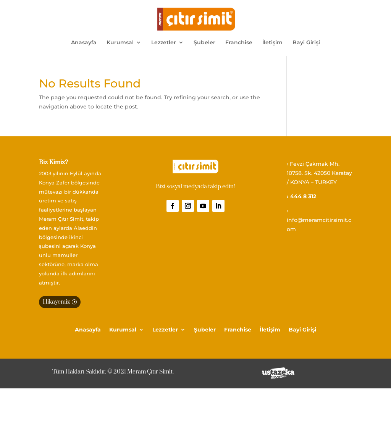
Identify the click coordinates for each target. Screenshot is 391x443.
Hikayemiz (56, 302)
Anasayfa (84, 43)
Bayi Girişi (306, 43)
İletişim (272, 43)
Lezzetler (163, 43)
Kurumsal (120, 43)
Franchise (238, 43)
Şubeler (204, 43)
